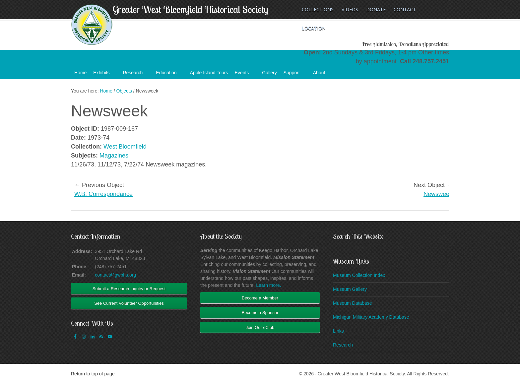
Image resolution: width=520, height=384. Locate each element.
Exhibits (104, 74)
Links (338, 331)
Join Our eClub (260, 327)
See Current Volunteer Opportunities (129, 303)
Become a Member (260, 297)
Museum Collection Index (359, 275)
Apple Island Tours (209, 72)
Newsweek (437, 194)
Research (136, 74)
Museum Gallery (350, 289)
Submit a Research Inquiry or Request (129, 288)
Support (295, 74)
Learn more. (268, 285)
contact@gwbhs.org (115, 275)
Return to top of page (93, 373)
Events (245, 74)
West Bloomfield (125, 146)
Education (169, 74)
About (322, 74)
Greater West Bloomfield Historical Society (190, 9)
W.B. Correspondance (103, 194)
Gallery (269, 72)
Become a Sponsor (260, 312)
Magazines (113, 155)
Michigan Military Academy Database (371, 317)
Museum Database (352, 303)
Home (80, 72)
